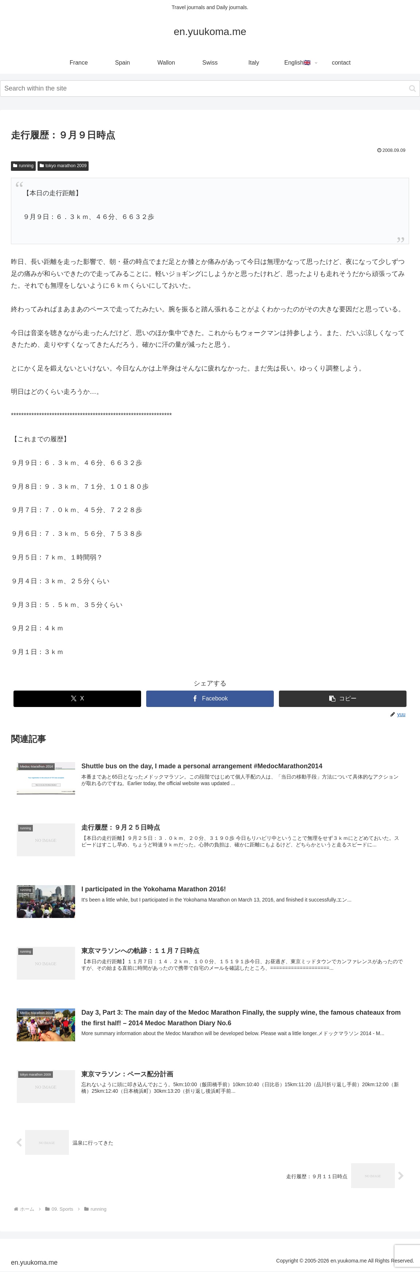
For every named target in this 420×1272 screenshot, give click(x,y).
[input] (210, 88)
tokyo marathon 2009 (63, 165)
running (23, 165)
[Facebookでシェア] (209, 699)
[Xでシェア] (77, 699)
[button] (412, 88)
